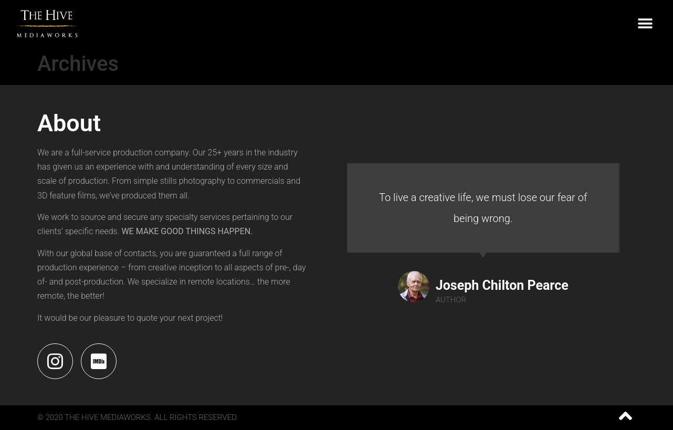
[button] (645, 24)
